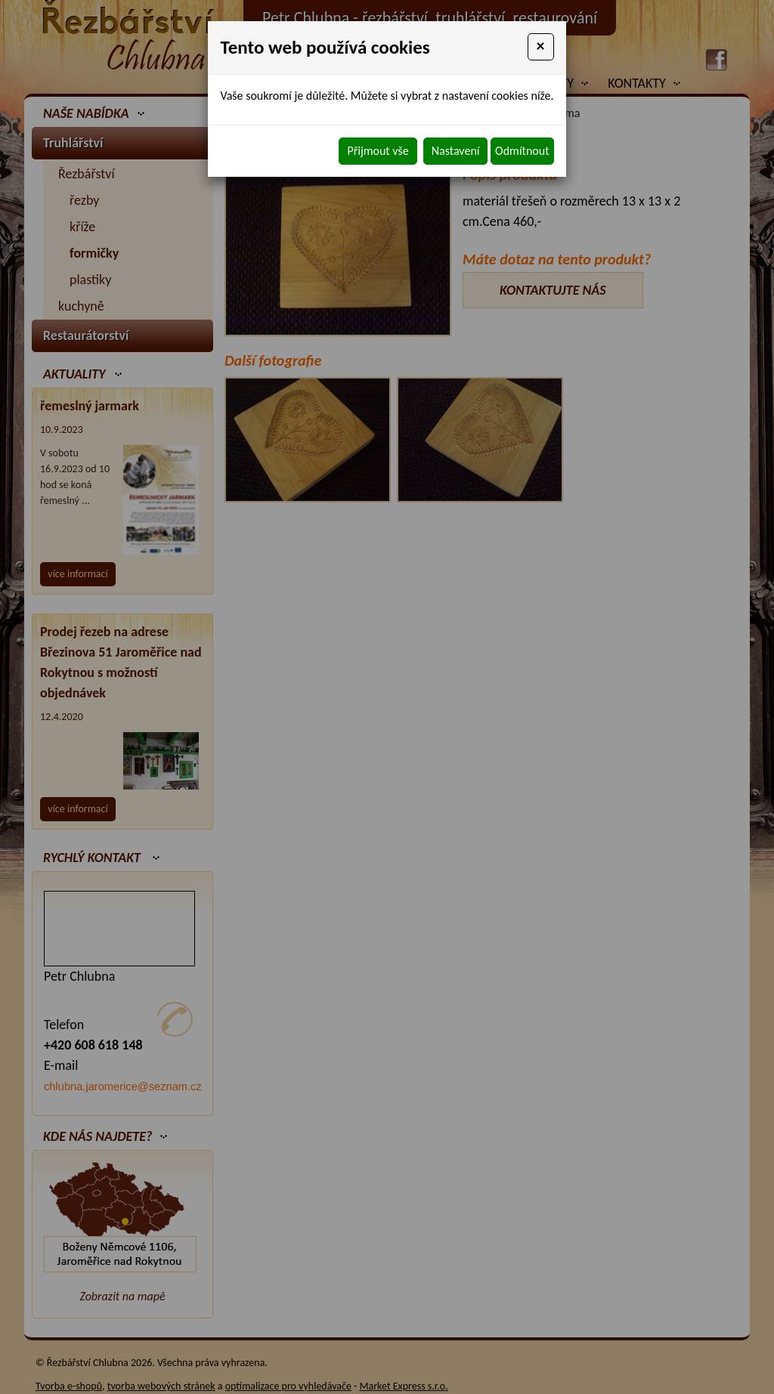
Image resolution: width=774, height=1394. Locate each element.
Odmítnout (522, 151)
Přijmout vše (377, 151)
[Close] (541, 46)
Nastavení (456, 151)
